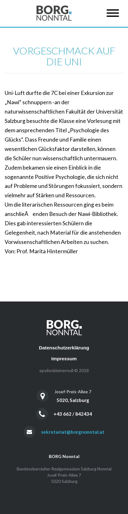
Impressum (64, 358)
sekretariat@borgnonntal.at (72, 432)
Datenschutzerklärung (64, 347)
